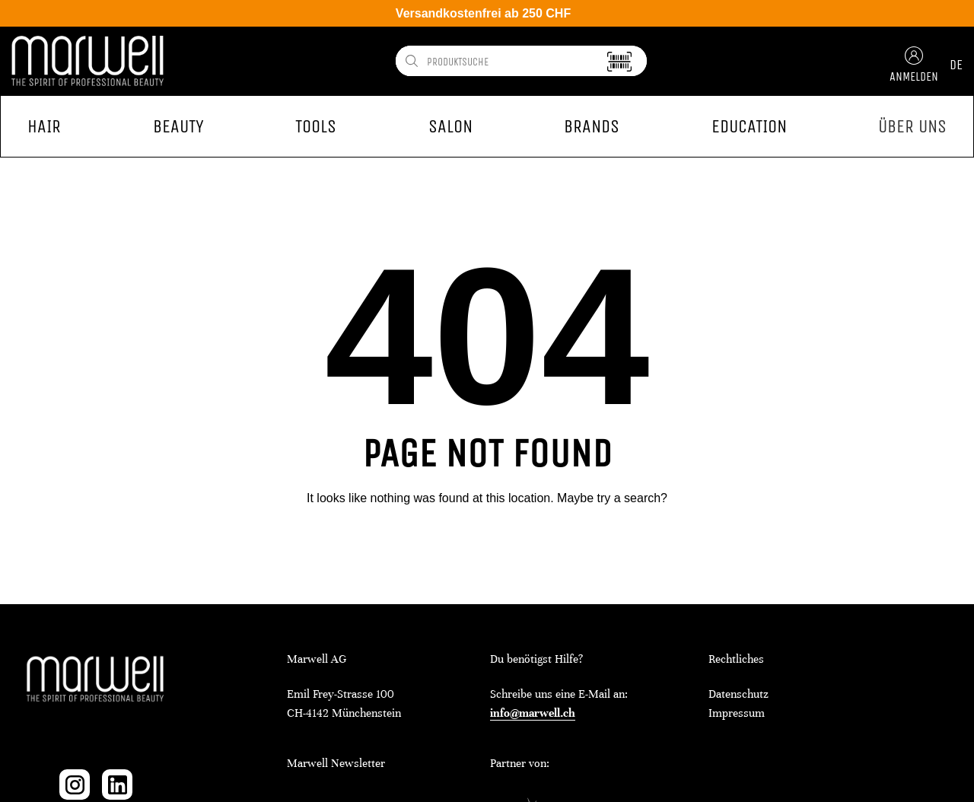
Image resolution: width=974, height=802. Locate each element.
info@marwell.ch (532, 713)
